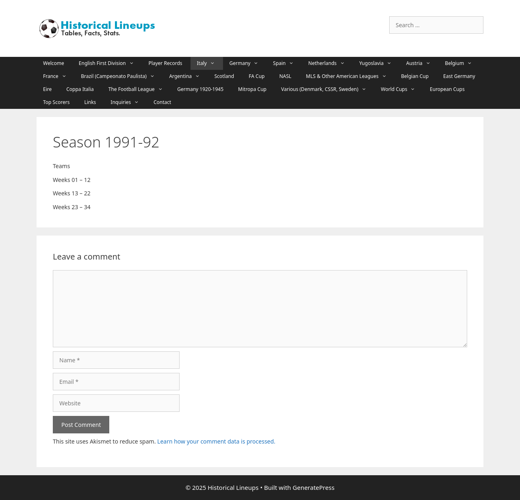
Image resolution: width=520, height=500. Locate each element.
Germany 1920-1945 (200, 89)
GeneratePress (313, 487)
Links (90, 102)
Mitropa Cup (252, 89)
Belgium (462, 63)
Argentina (188, 76)
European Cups (447, 89)
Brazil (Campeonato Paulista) (121, 76)
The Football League (139, 89)
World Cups (402, 89)
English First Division (110, 63)
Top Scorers (56, 102)
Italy (210, 63)
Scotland (224, 76)
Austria (422, 63)
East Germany (459, 76)
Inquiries (128, 102)
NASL (285, 76)
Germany (248, 63)
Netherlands (330, 63)
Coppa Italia (80, 89)
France (58, 76)
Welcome (53, 63)
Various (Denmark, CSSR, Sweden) (328, 89)
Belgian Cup (415, 76)
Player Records (165, 63)
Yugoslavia (379, 63)
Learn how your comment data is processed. (216, 441)
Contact (162, 102)
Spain (287, 63)
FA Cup (256, 76)
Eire (47, 89)
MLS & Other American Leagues (350, 76)
